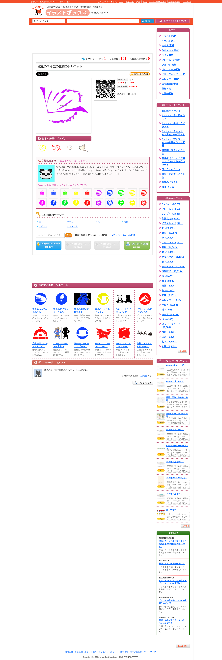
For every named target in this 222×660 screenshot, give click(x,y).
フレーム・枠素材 (171, 60)
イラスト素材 (169, 40)
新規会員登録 (174, 1)
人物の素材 (167, 93)
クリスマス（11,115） (173, 257)
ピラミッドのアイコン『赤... (144, 310)
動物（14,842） (170, 247)
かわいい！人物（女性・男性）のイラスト (173, 133)
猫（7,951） (168, 309)
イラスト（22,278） (172, 223)
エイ (41, 221)
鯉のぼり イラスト (171, 110)
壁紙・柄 (166, 88)
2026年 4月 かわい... (175, 462)
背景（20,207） (170, 233)
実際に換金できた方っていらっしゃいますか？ (173, 621)
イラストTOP (169, 36)
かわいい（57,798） (172, 204)
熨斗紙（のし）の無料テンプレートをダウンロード (173, 161)
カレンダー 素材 (170, 79)
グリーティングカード (173, 74)
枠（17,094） (169, 237)
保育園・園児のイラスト (173, 152)
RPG (97, 221)
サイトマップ (150, 652)
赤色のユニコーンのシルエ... (102, 345)
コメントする (80, 161)
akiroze (143, 376)
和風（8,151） (169, 295)
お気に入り (140, 74)
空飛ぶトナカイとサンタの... (144, 345)
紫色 (126, 221)
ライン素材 (167, 55)
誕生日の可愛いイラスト (173, 176)
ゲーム (70, 221)
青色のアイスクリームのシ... (60, 310)
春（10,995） (169, 261)
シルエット (72, 226)
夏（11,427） (169, 252)
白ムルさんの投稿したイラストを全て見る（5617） (63, 185)
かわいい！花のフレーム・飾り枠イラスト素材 (173, 142)
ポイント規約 (90, 652)
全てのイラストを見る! (172, 21)
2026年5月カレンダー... (176, 365)
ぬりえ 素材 (168, 45)
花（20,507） (169, 228)
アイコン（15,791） (172, 242)
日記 (145, 1)
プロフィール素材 (171, 69)
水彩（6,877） (169, 332)
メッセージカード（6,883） (171, 326)
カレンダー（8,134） (173, 300)
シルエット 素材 (170, 50)
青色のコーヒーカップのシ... (81, 345)
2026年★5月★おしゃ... (176, 478)
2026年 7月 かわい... (175, 494)
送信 (68, 235)
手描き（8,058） (170, 305)
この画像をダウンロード (48, 245)
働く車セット (172, 510)
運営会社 (124, 652)
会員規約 (79, 652)
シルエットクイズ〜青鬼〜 (60, 345)
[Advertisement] (13, 54)
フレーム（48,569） (172, 209)
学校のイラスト (170, 182)
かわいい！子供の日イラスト (173, 125)
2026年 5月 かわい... (175, 381)
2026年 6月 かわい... (175, 429)
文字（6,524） (169, 341)
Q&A (138, 1)
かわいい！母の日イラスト (173, 117)
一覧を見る (182, 351)
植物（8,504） (169, 285)
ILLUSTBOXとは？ (157, 1)
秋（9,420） (168, 276)
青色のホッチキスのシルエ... (39, 310)
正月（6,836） (169, 336)
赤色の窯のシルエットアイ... (39, 345)
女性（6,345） (169, 346)
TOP (121, 1)
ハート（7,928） (170, 314)
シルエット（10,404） (173, 266)
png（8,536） (169, 281)
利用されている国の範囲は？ (172, 563)
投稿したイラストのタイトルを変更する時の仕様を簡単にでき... (173, 544)
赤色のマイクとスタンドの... (123, 345)
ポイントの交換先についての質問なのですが (173, 601)
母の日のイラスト (171, 169)
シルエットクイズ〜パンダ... (123, 310)
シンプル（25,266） (172, 213)
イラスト (130, 1)
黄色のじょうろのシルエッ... (102, 310)
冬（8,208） (168, 290)
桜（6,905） (168, 319)
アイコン (43, 226)
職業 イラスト (169, 187)
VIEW (161, 374)
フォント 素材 (169, 64)
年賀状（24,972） (171, 218)
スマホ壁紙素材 (170, 84)
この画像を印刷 (137, 245)
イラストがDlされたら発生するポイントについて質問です (173, 582)
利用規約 (69, 652)
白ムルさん (65, 161)
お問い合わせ (136, 652)
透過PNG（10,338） (172, 271)
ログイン (187, 1)
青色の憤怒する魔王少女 (81, 310)
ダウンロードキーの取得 (123, 235)
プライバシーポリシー (108, 652)
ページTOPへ (183, 646)
